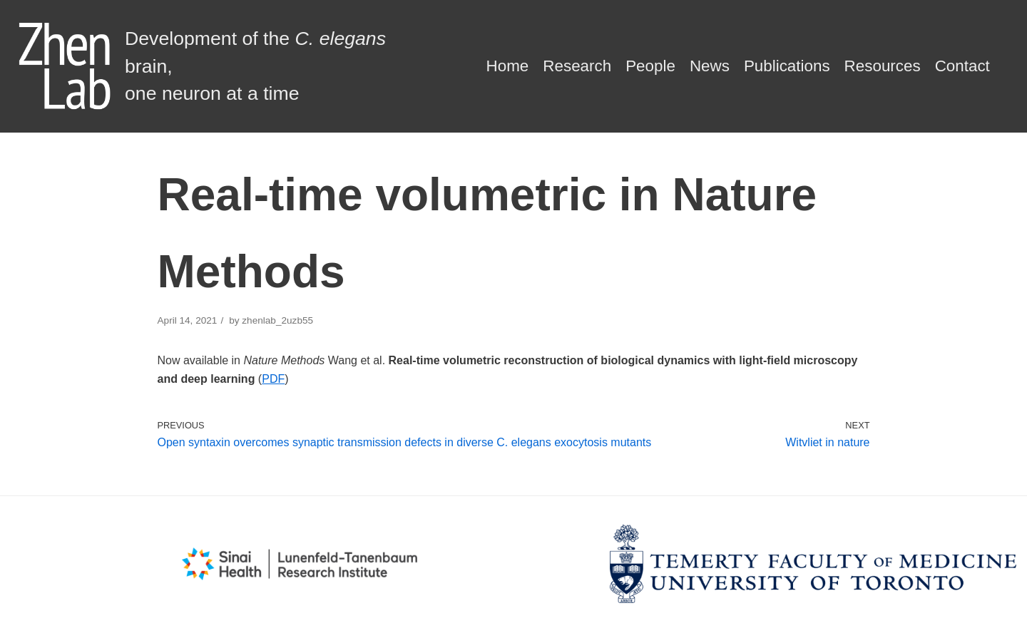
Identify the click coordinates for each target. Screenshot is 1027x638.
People (650, 66)
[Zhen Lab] (225, 66)
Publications (787, 66)
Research (577, 66)
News (710, 66)
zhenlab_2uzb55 (277, 320)
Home (507, 66)
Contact (962, 66)
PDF (273, 379)
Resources (882, 66)
